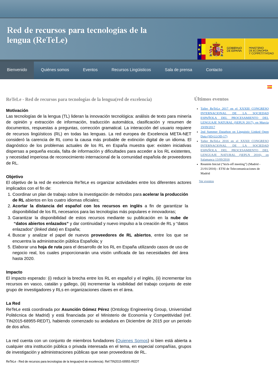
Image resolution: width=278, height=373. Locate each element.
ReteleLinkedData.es (79, 39)
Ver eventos (206, 181)
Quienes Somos (132, 340)
